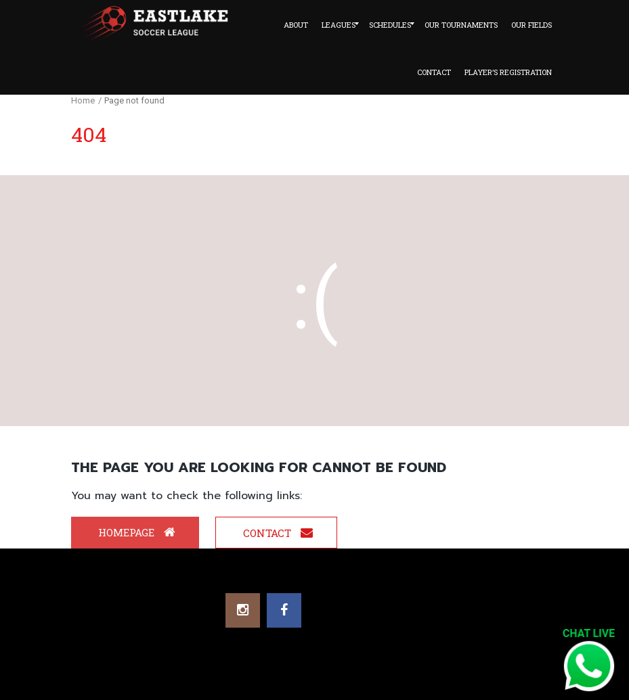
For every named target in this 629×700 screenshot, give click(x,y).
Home (83, 100)
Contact (278, 533)
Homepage (136, 532)
